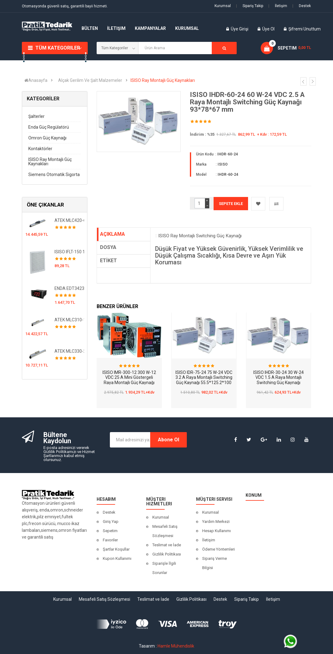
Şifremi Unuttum (304, 28)
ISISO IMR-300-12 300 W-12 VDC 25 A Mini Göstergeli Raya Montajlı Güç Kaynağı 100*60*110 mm (129, 380)
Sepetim (110, 530)
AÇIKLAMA (112, 234)
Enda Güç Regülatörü (48, 127)
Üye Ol (268, 28)
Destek (301, 6)
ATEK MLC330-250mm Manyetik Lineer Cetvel (69, 351)
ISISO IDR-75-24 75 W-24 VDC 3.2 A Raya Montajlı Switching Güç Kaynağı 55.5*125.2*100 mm (203, 380)
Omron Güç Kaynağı (47, 137)
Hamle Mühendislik (176, 646)
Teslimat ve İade (166, 545)
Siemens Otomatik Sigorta (54, 174)
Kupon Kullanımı (117, 558)
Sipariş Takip (249, 6)
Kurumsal (223, 6)
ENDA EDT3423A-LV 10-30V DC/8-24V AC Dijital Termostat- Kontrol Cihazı (69, 288)
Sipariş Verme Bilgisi (214, 563)
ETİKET (108, 260)
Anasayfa (35, 80)
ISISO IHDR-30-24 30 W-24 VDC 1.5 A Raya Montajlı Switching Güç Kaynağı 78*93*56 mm (278, 380)
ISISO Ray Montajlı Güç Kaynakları (162, 80)
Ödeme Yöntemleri (218, 549)
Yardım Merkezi (216, 521)
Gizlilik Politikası (166, 554)
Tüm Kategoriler (57, 48)
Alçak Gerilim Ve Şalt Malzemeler (90, 80)
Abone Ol (168, 440)
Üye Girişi (240, 28)
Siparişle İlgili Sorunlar (164, 568)
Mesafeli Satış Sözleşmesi (165, 531)
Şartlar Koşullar (116, 549)
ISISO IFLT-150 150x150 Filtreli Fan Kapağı (69, 251)
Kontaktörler (40, 148)
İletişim (277, 6)
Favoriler (110, 540)
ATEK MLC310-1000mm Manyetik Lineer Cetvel (69, 319)
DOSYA (108, 247)
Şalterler (36, 116)
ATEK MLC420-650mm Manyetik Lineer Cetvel (69, 220)
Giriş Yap (110, 521)
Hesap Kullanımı (216, 530)
